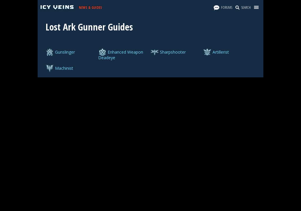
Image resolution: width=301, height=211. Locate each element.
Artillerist (221, 52)
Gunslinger (65, 52)
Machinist (64, 68)
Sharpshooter (173, 52)
